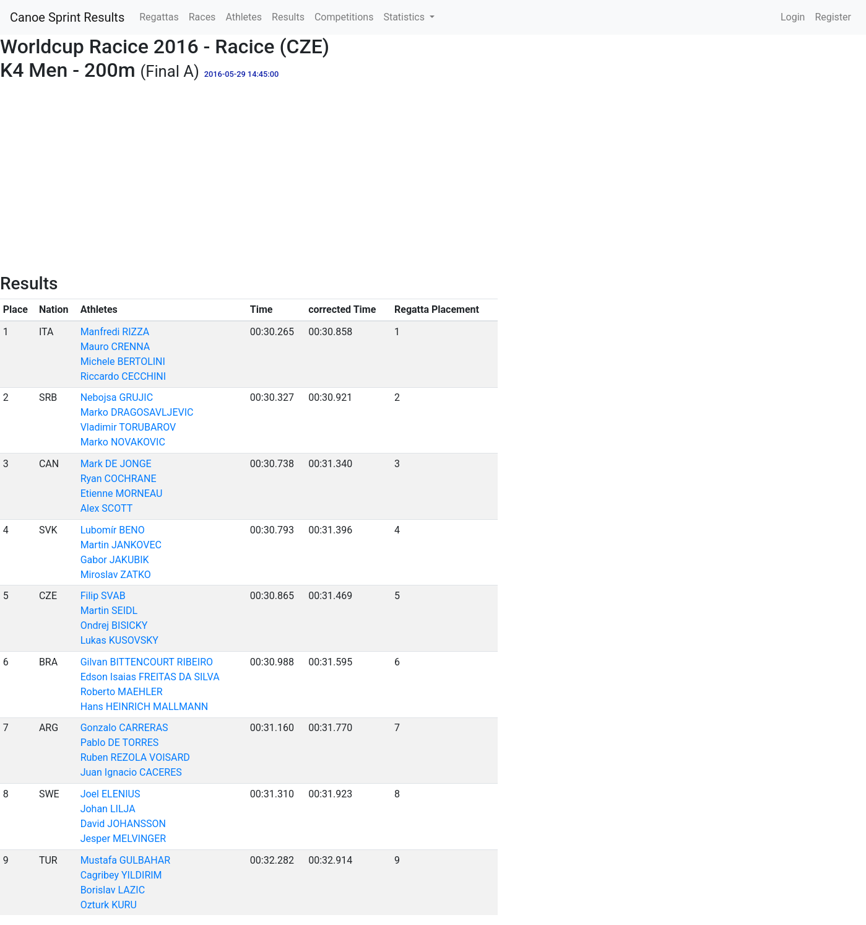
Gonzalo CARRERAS (124, 728)
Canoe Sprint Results (67, 17)
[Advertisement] (433, 180)
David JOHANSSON (123, 824)
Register (833, 17)
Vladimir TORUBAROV (128, 427)
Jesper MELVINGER (123, 838)
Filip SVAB (103, 596)
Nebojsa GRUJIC (117, 397)
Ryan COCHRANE (118, 478)
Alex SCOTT (106, 508)
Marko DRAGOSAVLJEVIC (137, 412)
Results (288, 17)
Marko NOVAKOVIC (122, 442)
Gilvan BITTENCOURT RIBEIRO (146, 662)
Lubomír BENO (112, 530)
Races (202, 17)
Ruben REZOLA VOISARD (135, 757)
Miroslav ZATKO (115, 575)
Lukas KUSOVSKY (119, 640)
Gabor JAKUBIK (114, 560)
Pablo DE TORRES (119, 742)
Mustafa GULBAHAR (125, 860)
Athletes (243, 17)
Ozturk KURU (108, 905)
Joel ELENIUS (110, 794)
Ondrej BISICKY (114, 625)
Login (793, 17)
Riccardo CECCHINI (123, 376)
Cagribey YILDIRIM (121, 875)
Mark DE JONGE (116, 464)
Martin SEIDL (108, 610)
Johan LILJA (108, 809)
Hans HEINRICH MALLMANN (144, 706)
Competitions (344, 17)
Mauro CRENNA (115, 347)
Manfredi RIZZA (115, 332)
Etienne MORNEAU (121, 493)
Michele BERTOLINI (122, 361)
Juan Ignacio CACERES (131, 772)
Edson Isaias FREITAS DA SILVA (150, 677)
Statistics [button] (405, 17)
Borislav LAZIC (112, 890)
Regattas (158, 17)
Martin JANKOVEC (121, 545)
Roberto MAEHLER (121, 692)
